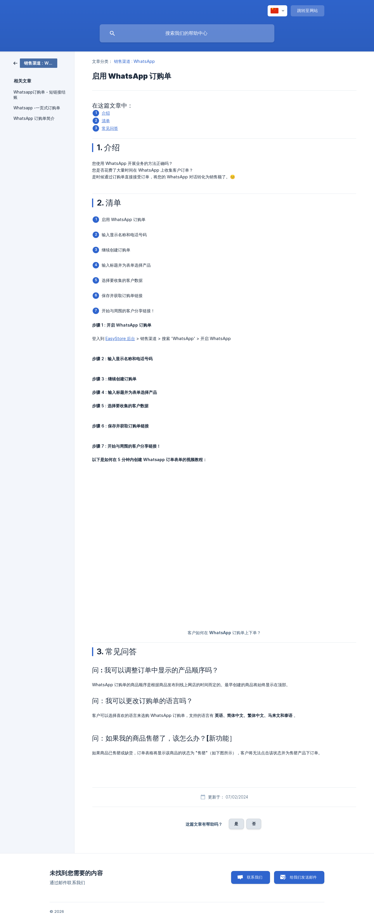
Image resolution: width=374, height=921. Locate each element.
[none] (277, 10)
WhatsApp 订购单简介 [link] (34, 118)
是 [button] (236, 823)
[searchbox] (187, 33)
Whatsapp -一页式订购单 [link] (36, 108)
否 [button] (254, 823)
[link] (35, 62)
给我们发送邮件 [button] (303, 877)
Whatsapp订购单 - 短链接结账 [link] (39, 95)
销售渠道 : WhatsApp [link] (134, 61)
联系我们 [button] (254, 877)
